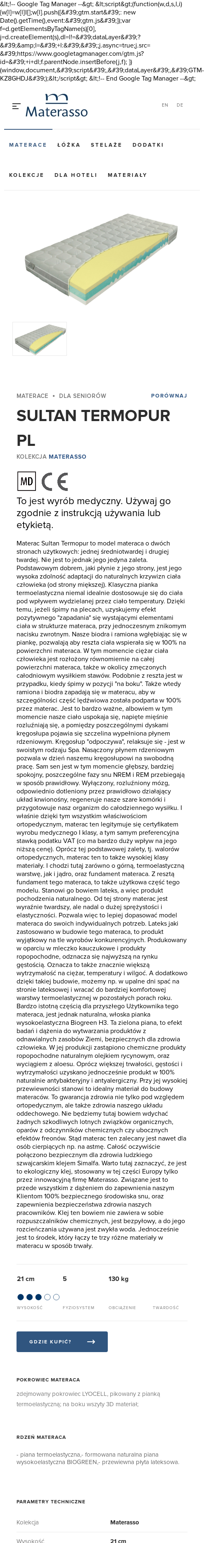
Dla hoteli (76, 175)
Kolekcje (27, 175)
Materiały (127, 175)
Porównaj (169, 396)
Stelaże (107, 145)
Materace (28, 145)
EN (165, 105)
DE (180, 105)
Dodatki (148, 145)
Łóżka (69, 145)
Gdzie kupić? (50, 1342)
